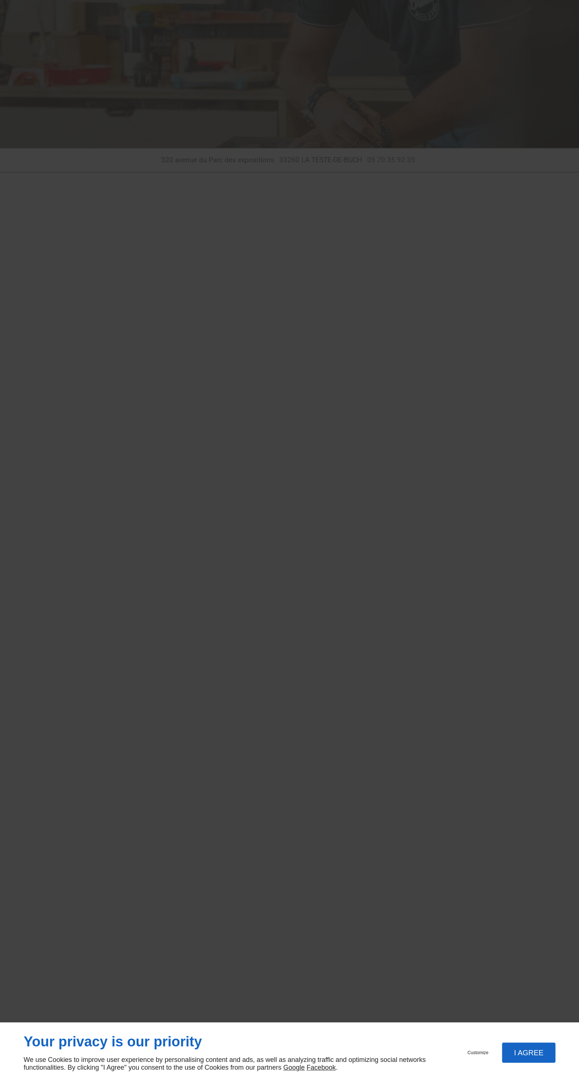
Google (294, 1067)
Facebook (321, 1067)
